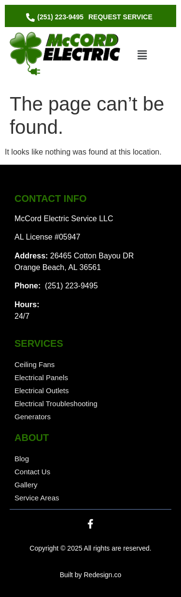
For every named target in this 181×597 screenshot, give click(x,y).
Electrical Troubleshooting (55, 403)
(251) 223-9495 (70, 286)
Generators (32, 416)
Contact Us (32, 472)
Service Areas (36, 498)
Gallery (26, 485)
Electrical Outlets (41, 390)
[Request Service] (120, 17)
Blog (21, 459)
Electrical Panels (41, 377)
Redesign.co (102, 575)
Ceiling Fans (34, 364)
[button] (142, 55)
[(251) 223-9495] (56, 17)
